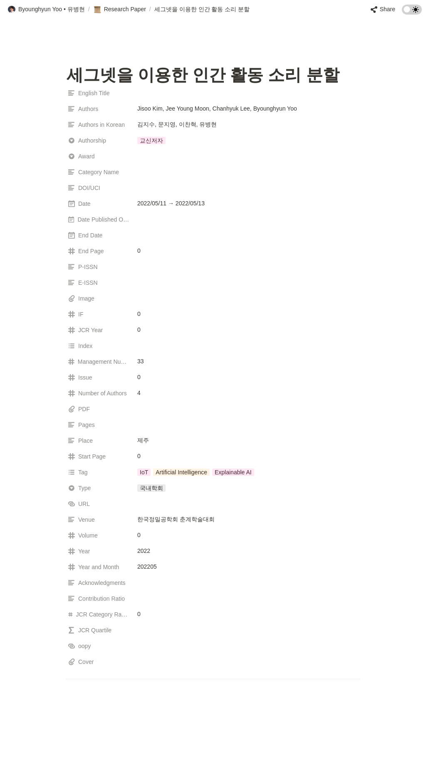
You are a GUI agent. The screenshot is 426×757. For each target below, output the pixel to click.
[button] (46, 10)
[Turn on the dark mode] (412, 12)
